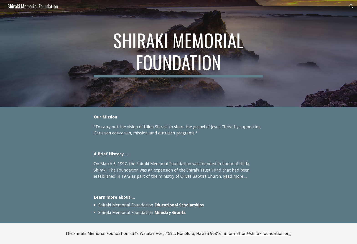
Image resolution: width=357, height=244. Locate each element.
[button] (351, 6)
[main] (178, 53)
